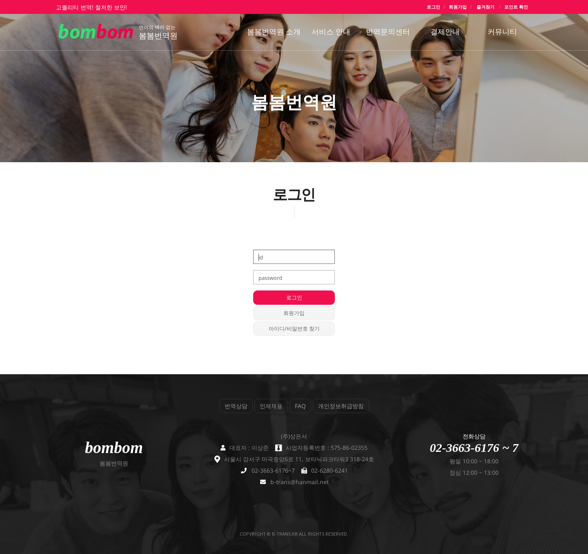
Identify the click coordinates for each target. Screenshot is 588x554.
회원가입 (458, 7)
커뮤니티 (502, 31)
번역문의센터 (388, 31)
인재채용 (271, 406)
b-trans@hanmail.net (299, 482)
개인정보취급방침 (341, 406)
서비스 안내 (331, 31)
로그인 (433, 7)
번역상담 (236, 406)
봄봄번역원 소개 (274, 31)
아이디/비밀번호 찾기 (294, 328)
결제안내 (445, 31)
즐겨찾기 (485, 7)
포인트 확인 (516, 7)
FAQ (300, 406)
